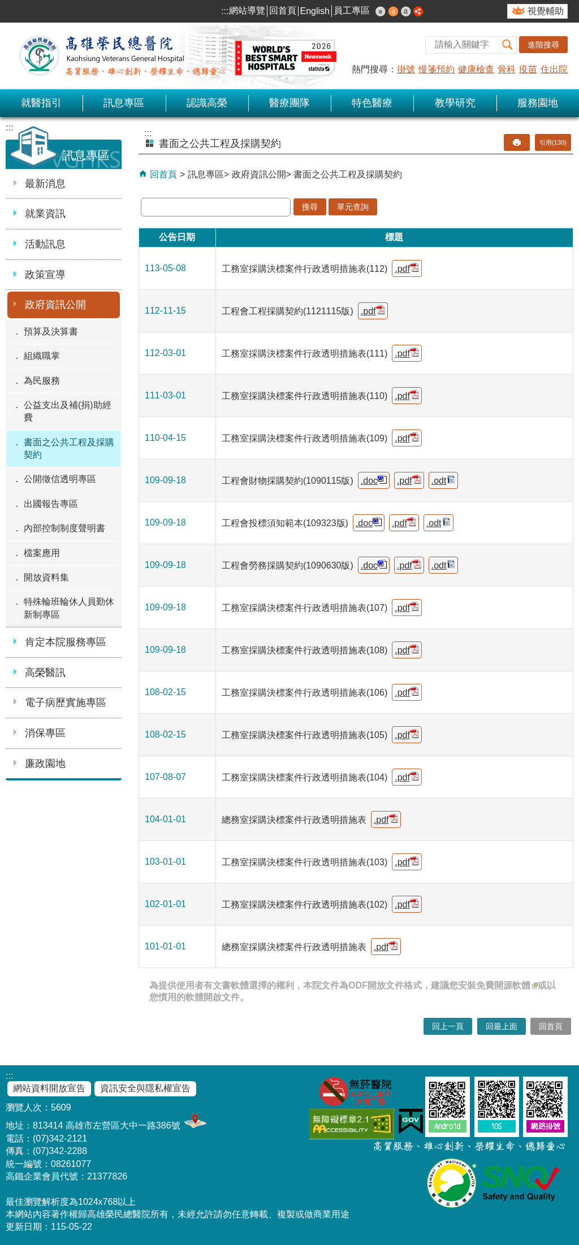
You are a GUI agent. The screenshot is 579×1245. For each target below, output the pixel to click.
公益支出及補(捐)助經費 (67, 411)
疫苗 (528, 69)
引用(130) (553, 142)
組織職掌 (42, 356)
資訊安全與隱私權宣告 (145, 1088)
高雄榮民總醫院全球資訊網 (175, 56)
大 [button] (406, 11)
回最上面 (501, 1026)
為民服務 (42, 380)
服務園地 (537, 103)
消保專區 (45, 733)
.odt (443, 480)
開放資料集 (46, 577)
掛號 (406, 69)
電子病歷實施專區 (65, 702)
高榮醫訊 (45, 672)
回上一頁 (448, 1026)
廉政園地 (45, 763)
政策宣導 (45, 274)
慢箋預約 (436, 69)
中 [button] (393, 11)
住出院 (554, 69)
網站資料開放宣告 (49, 1088)
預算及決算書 (51, 331)
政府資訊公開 (55, 304)
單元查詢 (353, 206)
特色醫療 (372, 103)
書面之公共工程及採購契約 (69, 448)
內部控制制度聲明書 (64, 528)
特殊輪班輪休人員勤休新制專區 (69, 608)
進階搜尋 (543, 44)
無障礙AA (351, 1124)
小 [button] (380, 11)
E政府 (411, 1121)
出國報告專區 (51, 504)
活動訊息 (45, 244)
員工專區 (352, 10)
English (315, 11)
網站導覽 (247, 10)
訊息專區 (123, 103)
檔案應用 (42, 553)
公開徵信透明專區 (60, 479)
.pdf (407, 268)
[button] (507, 45)
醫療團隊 (289, 103)
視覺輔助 (546, 11)
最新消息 (45, 183)
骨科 (507, 69)
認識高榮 (207, 103)
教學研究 (455, 103)
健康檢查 (476, 69)
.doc (374, 480)
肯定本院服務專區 (65, 642)
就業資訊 (45, 213)
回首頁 (282, 10)
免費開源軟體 (507, 985)
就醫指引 (41, 103)
